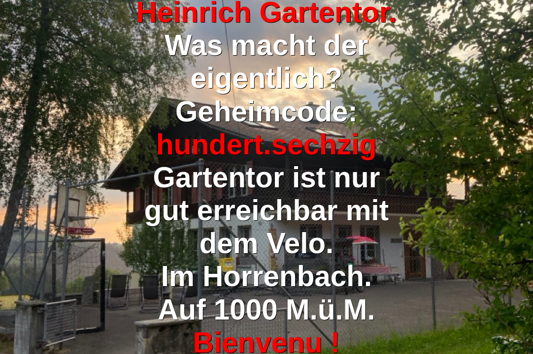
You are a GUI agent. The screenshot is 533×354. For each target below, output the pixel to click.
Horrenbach (283, 276)
